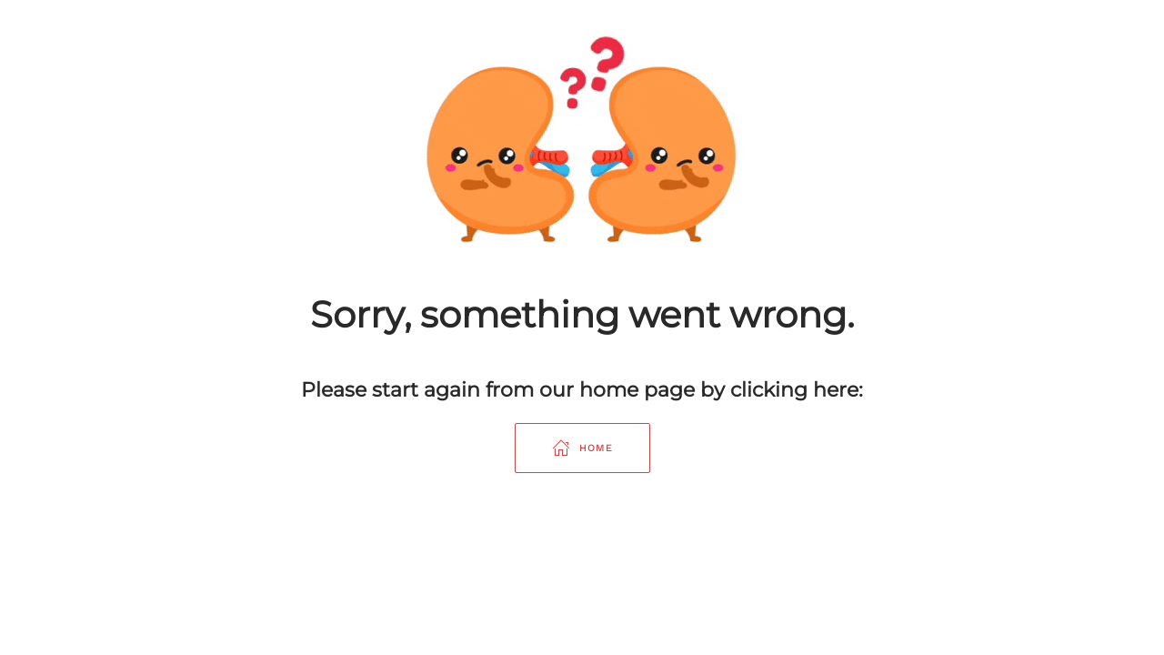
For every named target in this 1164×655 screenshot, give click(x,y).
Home (582, 447)
